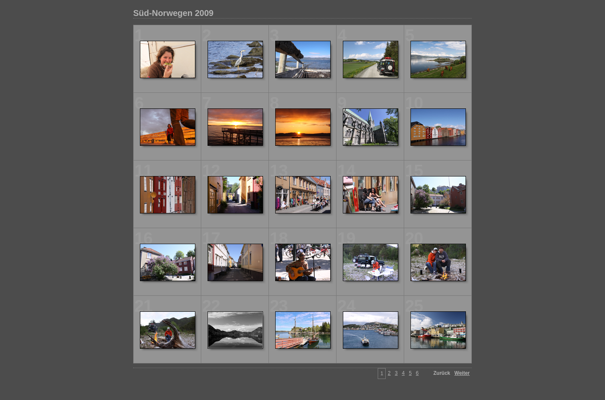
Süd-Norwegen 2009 (173, 13)
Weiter (462, 373)
